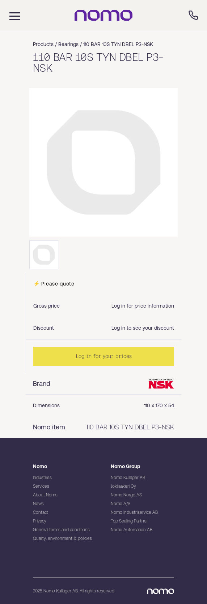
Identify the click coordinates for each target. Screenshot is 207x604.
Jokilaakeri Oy (123, 486)
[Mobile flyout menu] (10, 15)
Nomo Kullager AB (128, 477)
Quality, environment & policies (62, 538)
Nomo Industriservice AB (134, 512)
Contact (40, 512)
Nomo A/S (120, 503)
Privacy (39, 521)
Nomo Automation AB (131, 529)
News (38, 503)
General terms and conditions (61, 529)
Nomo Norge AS (126, 494)
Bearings (68, 44)
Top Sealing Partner (129, 521)
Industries (42, 477)
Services (41, 486)
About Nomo (45, 494)
